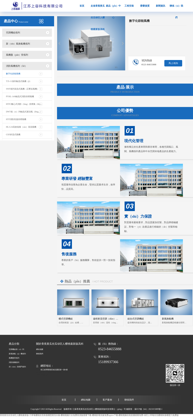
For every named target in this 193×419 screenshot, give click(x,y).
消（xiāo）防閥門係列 (17, 367)
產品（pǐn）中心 (113, 12)
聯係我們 (39, 354)
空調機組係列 (13, 32)
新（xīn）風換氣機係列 (18, 43)
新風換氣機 (168, 318)
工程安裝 (129, 6)
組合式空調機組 (135, 318)
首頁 (82, 6)
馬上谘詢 (173, 63)
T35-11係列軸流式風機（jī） (18, 81)
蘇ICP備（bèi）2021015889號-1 (148, 409)
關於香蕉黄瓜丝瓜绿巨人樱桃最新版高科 (59, 343)
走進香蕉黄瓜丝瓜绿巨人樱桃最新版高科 (98, 17)
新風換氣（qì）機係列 (17, 354)
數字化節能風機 (13, 74)
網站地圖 (39, 349)
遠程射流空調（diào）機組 (106, 318)
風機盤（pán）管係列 (17, 55)
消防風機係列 (14, 362)
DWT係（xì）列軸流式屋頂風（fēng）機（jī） (27, 112)
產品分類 (14, 343)
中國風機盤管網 (53, 372)
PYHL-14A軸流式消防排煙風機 (20, 96)
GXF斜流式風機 (13, 134)
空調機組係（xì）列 (16, 349)
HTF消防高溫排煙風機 (16, 119)
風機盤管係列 (14, 358)
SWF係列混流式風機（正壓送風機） (22, 89)
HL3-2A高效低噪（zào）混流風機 (21, 127)
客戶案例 (107, 400)
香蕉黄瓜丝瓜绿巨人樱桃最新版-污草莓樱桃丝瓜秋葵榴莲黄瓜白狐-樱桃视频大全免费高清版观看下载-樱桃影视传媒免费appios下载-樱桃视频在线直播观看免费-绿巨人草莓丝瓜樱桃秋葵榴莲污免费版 (89, 415)
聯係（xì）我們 (176, 12)
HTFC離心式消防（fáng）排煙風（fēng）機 (25, 104)
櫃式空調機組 (66, 318)
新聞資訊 (160, 6)
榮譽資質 (145, 6)
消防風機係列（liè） (16, 66)
